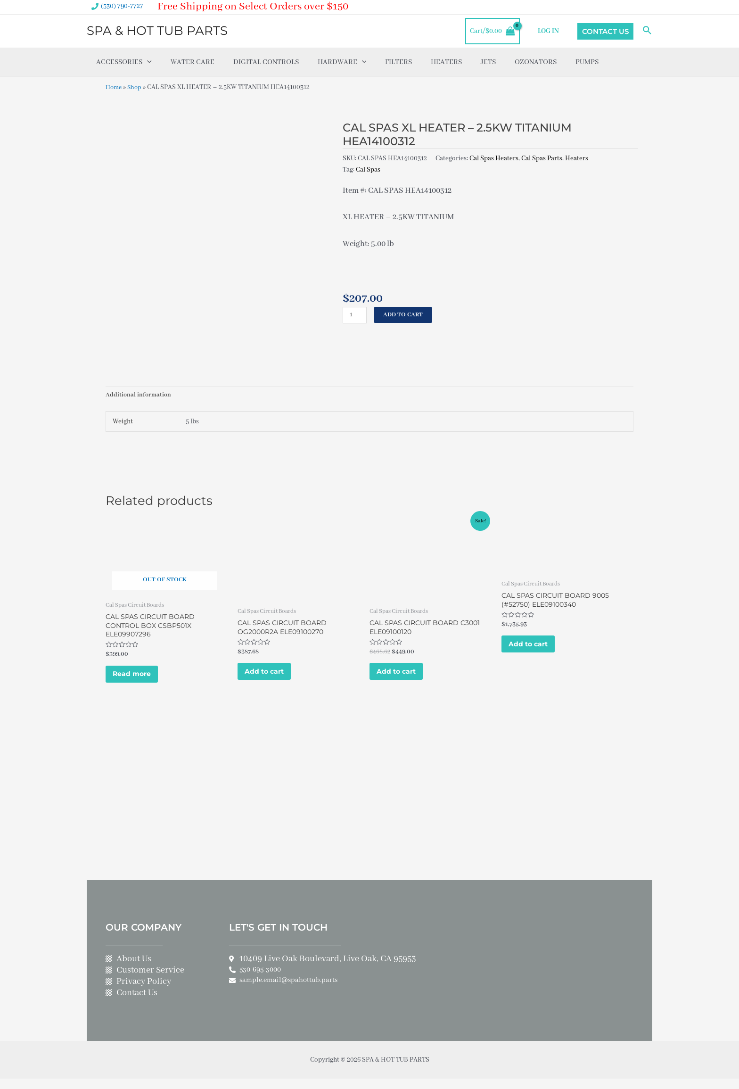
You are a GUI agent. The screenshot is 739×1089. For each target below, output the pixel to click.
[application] (147, 62)
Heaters (446, 62)
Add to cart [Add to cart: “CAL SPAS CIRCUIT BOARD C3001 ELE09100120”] (404, 677)
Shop (136, 87)
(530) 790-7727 (122, 6)
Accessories (124, 62)
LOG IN (550, 31)
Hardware (342, 62)
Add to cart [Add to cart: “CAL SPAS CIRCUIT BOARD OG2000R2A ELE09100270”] (272, 677)
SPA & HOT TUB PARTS (157, 30)
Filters (398, 62)
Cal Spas (368, 169)
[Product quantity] (355, 315)
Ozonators (536, 62)
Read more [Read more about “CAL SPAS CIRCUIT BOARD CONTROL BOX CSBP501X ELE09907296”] (139, 680)
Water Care (192, 62)
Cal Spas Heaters (493, 158)
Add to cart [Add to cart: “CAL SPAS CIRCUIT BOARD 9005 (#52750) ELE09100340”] (536, 650)
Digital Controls (266, 62)
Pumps (587, 62)
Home (114, 87)
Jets (488, 62)
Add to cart (405, 315)
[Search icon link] (647, 31)
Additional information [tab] (139, 396)
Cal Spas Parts (541, 158)
